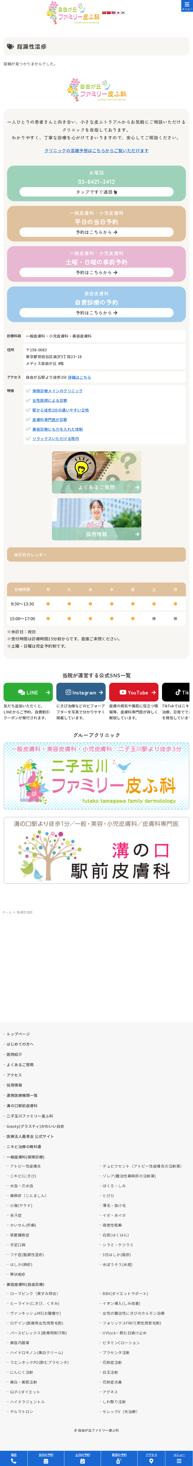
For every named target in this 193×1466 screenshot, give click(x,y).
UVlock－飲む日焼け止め (125, 1333)
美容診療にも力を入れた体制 (57, 429)
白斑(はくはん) (116, 1235)
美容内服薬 (20, 1342)
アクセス (14, 1075)
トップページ (18, 1034)
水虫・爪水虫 (21, 1185)
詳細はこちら (79, 377)
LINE (28, 692)
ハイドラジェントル (27, 1401)
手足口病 (18, 1244)
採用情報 (14, 1085)
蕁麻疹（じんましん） (29, 1195)
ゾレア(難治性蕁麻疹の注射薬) (129, 1176)
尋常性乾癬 (112, 1225)
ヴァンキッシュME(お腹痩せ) (35, 1313)
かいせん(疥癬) (23, 1225)
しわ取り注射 (114, 1401)
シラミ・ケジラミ (118, 1244)
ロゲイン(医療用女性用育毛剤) (37, 1323)
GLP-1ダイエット (25, 1392)
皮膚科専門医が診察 (49, 419)
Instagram (81, 692)
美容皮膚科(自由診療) (26, 1284)
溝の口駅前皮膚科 (22, 1105)
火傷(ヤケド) (21, 1205)
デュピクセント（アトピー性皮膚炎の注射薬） (143, 1166)
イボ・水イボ (114, 1215)
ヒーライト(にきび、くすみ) (35, 1303)
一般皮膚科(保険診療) (26, 1157)
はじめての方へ (20, 1044)
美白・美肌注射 (23, 1382)
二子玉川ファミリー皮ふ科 (30, 1116)
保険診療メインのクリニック (57, 390)
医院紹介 (14, 1054)
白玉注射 (110, 1372)
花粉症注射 (112, 1362)
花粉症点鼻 (112, 1382)
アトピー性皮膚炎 (25, 1166)
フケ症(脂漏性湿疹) (27, 1254)
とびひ (108, 1195)
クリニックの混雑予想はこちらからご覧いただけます (96, 150)
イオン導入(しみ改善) (122, 1303)
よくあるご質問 (20, 1064)
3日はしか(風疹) (117, 1254)
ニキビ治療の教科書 (24, 1146)
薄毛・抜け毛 (114, 1205)
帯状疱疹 (18, 1274)
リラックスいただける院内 (55, 438)
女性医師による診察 (49, 400)
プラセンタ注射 (116, 1352)
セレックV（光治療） (121, 1411)
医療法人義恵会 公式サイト (30, 1136)
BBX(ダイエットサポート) (125, 1293)
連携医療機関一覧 (22, 1095)
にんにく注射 (21, 1372)
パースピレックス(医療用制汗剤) (38, 1333)
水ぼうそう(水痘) (118, 1264)
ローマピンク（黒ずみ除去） (35, 1293)
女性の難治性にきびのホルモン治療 (134, 1313)
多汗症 (16, 1215)
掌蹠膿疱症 (20, 1235)
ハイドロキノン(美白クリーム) (36, 1352)
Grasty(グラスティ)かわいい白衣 (35, 1126)
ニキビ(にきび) (23, 1176)
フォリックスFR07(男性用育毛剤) (132, 1323)
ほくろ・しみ (114, 1185)
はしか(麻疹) (21, 1264)
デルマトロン (21, 1411)
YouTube (134, 692)
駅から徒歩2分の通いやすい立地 (60, 410)
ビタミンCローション (121, 1342)
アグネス (110, 1392)
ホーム (7, 912)
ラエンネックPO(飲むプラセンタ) (39, 1362)
